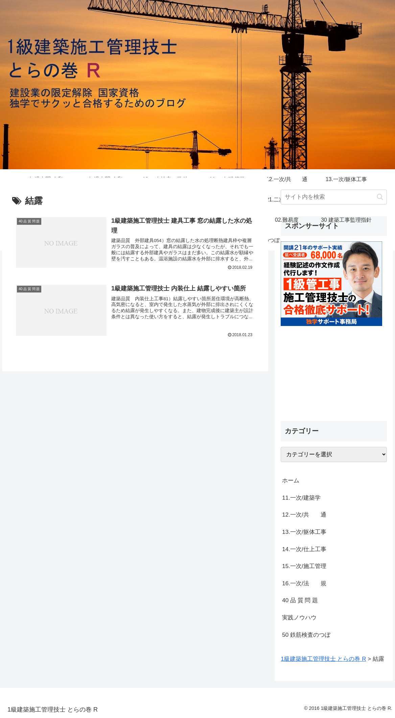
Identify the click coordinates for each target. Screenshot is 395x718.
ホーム (290, 480)
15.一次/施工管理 (304, 566)
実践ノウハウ (299, 617)
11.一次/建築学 (304, 498)
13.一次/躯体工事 (304, 532)
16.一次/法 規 (304, 583)
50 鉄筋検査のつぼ (306, 635)
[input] (334, 197)
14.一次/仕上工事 (304, 549)
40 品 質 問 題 (300, 600)
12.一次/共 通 (304, 515)
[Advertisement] (334, 368)
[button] (380, 197)
